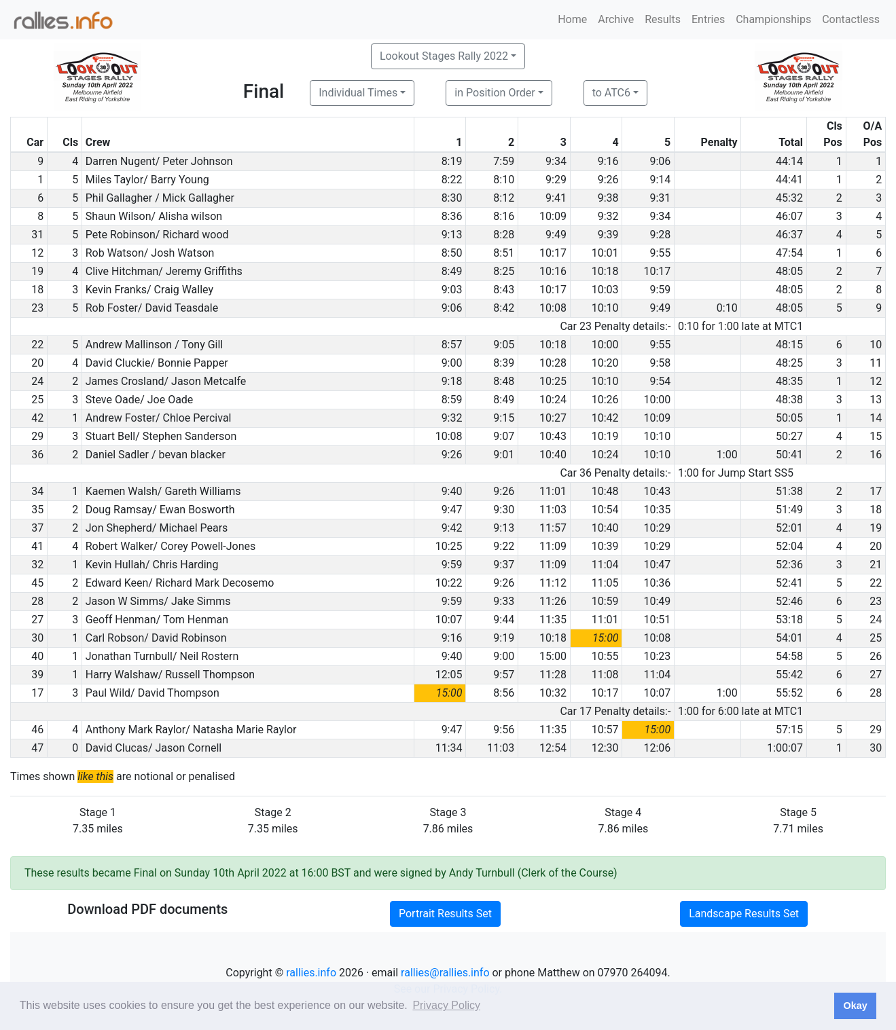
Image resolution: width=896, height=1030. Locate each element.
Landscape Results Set (744, 913)
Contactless (851, 19)
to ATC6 (611, 92)
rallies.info (311, 972)
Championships (773, 19)
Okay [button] (855, 1005)
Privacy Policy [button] (446, 1005)
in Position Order (494, 92)
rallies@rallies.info (445, 972)
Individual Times (358, 92)
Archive (616, 19)
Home (572, 19)
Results (663, 19)
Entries (708, 19)
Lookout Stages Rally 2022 (444, 56)
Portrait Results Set (445, 913)
